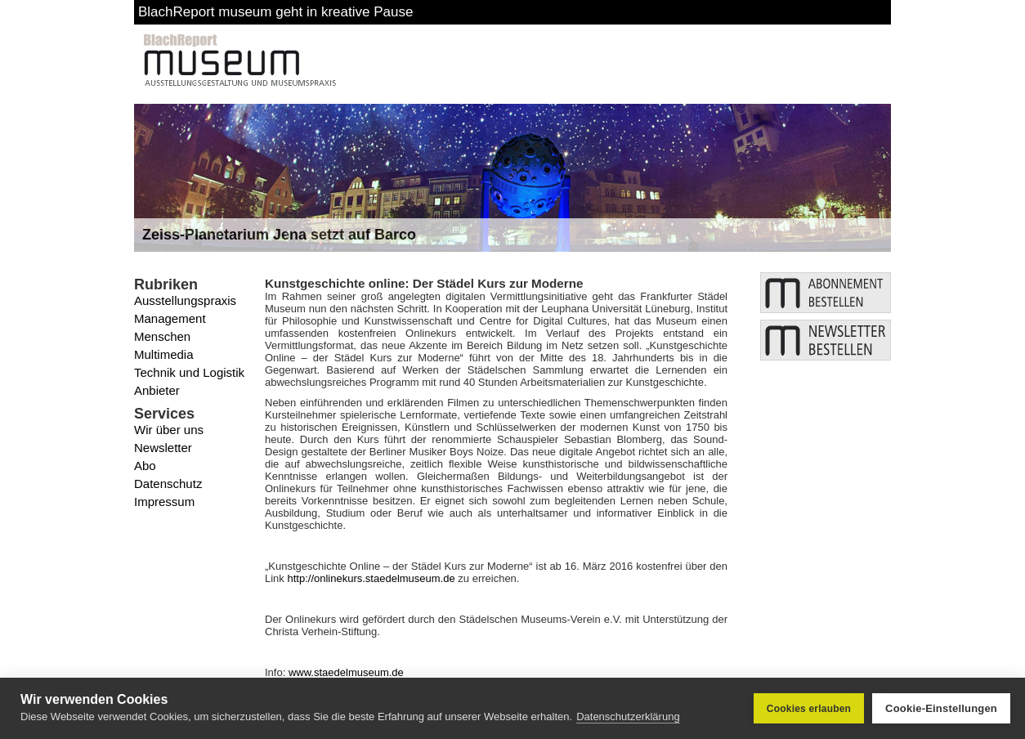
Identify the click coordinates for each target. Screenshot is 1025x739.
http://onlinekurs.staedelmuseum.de (370, 578)
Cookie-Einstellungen (941, 708)
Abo (145, 466)
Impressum (164, 501)
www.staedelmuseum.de (346, 672)
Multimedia (164, 354)
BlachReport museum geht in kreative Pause (275, 12)
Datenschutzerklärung (627, 716)
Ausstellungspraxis (185, 300)
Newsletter (163, 448)
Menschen (162, 336)
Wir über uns (169, 430)
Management (170, 318)
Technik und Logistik (189, 372)
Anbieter (157, 390)
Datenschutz (168, 483)
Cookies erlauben (809, 708)
